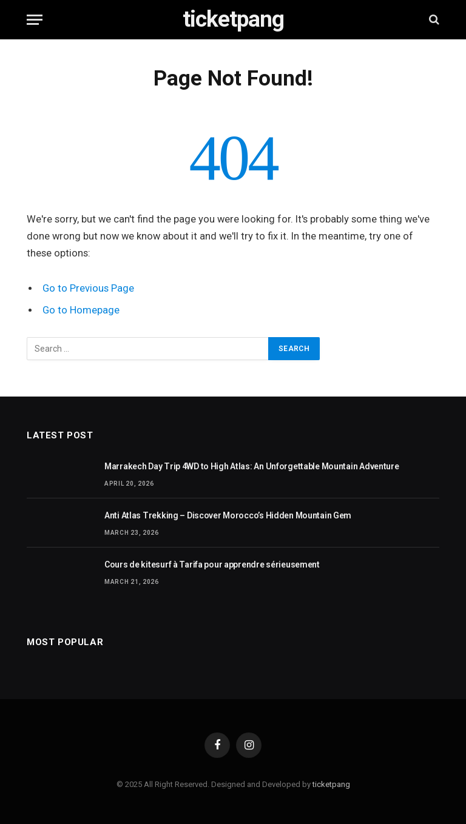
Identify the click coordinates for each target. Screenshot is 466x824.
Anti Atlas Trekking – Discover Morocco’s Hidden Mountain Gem (227, 515)
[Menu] (34, 19)
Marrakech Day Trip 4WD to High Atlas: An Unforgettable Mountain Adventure (251, 466)
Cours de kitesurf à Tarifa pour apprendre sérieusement (212, 564)
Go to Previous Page (88, 288)
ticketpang (331, 784)
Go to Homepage (81, 310)
